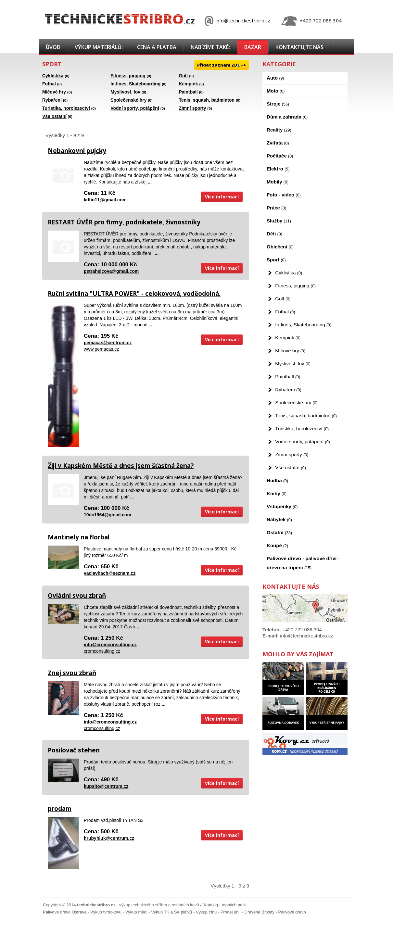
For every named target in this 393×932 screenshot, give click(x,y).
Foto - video (283, 194)
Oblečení (280, 246)
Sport (276, 259)
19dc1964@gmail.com (107, 514)
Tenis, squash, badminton (207, 100)
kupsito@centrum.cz (106, 786)
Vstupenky (282, 506)
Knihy (276, 493)
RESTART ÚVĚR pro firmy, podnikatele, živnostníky (124, 222)
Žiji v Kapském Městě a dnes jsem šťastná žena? (121, 465)
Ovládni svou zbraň (77, 595)
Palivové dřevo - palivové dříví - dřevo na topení (303, 563)
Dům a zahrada (287, 117)
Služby (279, 220)
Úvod (53, 47)
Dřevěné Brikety (259, 912)
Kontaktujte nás (299, 47)
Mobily (277, 181)
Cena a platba (156, 47)
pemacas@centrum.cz (108, 342)
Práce (276, 207)
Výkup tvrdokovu (105, 912)
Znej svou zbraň (72, 673)
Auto (275, 78)
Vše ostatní (54, 116)
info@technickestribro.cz (243, 20)
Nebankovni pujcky (77, 150)
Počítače (280, 155)
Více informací (222, 197)
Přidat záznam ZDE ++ (221, 65)
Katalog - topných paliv (225, 904)
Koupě (277, 545)
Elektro (278, 168)
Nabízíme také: (210, 47)
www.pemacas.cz (101, 349)
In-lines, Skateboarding (135, 83)
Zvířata (278, 142)
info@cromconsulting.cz (110, 644)
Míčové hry (54, 91)
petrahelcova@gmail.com (111, 271)
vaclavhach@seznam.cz (109, 573)
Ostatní (279, 532)
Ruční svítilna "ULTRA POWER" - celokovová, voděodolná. (134, 293)
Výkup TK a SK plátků (171, 912)
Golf (183, 75)
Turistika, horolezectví (66, 108)
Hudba (277, 480)
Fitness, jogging (127, 75)
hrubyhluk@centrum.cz (109, 838)
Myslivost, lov (125, 91)
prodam (59, 808)
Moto (276, 91)
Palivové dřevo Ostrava (64, 912)
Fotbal (49, 83)
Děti (274, 233)
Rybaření (52, 100)
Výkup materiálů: (99, 47)
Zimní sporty (192, 108)
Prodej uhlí (231, 912)
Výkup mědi (136, 912)
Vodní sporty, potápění (134, 108)
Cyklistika (52, 75)
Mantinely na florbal (78, 537)
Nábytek (279, 519)
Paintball (188, 91)
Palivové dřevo (292, 912)
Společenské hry (128, 100)
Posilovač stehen (74, 750)
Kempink (188, 83)
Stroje (278, 104)
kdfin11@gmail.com (105, 199)
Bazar (252, 47)
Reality (279, 129)
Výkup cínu (206, 912)
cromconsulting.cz (102, 651)
